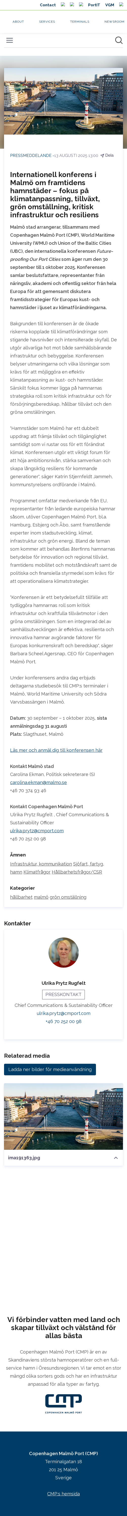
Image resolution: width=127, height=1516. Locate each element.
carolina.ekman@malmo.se (38, 782)
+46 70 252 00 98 (64, 1021)
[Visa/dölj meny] (9, 40)
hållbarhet (21, 897)
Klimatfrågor (36, 872)
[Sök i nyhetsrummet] (119, 40)
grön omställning (68, 897)
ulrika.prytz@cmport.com (37, 830)
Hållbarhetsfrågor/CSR (77, 872)
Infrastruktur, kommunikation (41, 864)
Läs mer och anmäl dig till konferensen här (56, 750)
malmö (41, 897)
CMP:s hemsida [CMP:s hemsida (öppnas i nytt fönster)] (63, 1493)
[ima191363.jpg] (63, 1116)
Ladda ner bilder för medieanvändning (50, 1069)
